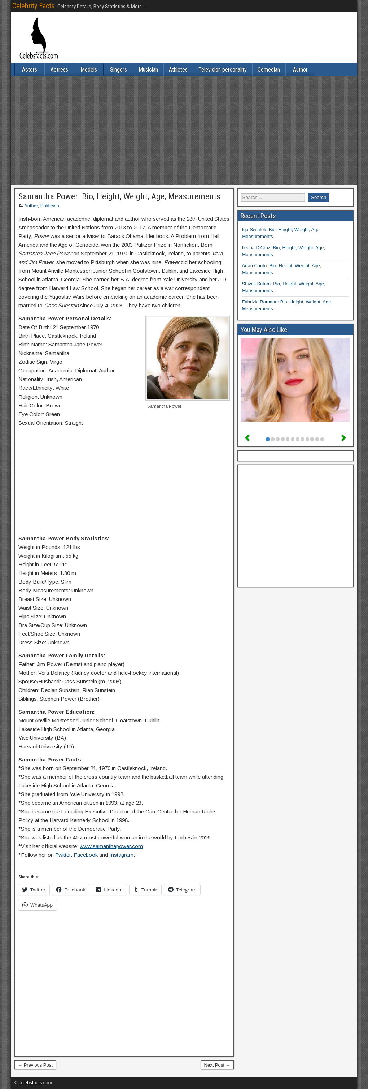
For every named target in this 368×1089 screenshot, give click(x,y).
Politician (49, 205)
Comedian (269, 69)
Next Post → (217, 1065)
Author (300, 69)
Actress (59, 69)
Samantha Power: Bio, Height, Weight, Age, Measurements (119, 196)
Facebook (86, 855)
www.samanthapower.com (111, 846)
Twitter (63, 855)
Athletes (178, 69)
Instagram (121, 855)
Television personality (222, 69)
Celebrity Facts (33, 5)
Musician (148, 69)
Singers (118, 69)
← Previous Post (35, 1065)
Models (88, 69)
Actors (29, 69)
